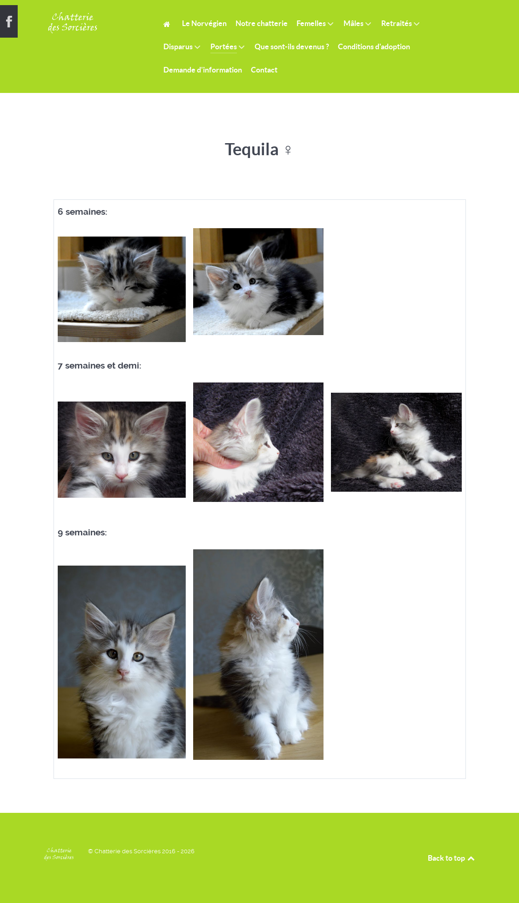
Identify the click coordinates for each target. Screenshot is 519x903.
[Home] (168, 23)
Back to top (452, 858)
